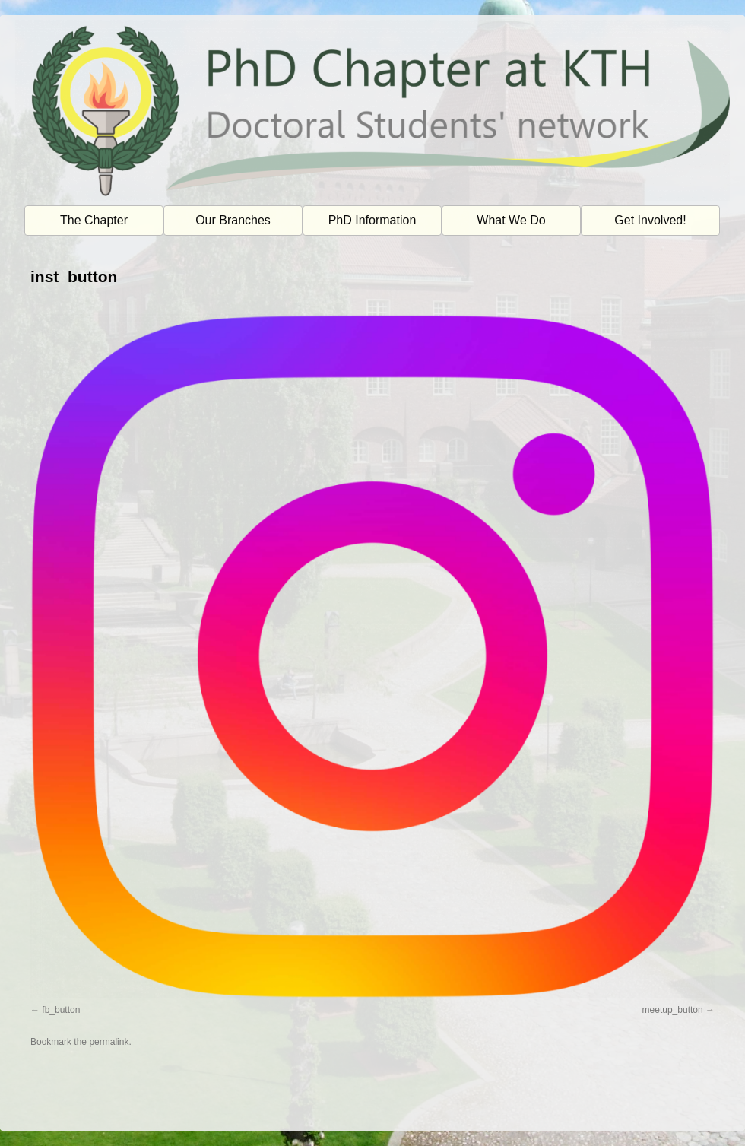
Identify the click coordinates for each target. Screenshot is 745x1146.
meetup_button (672, 1010)
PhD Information (372, 220)
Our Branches (233, 220)
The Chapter (94, 220)
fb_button (61, 1010)
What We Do (511, 220)
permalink (108, 1041)
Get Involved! (650, 220)
